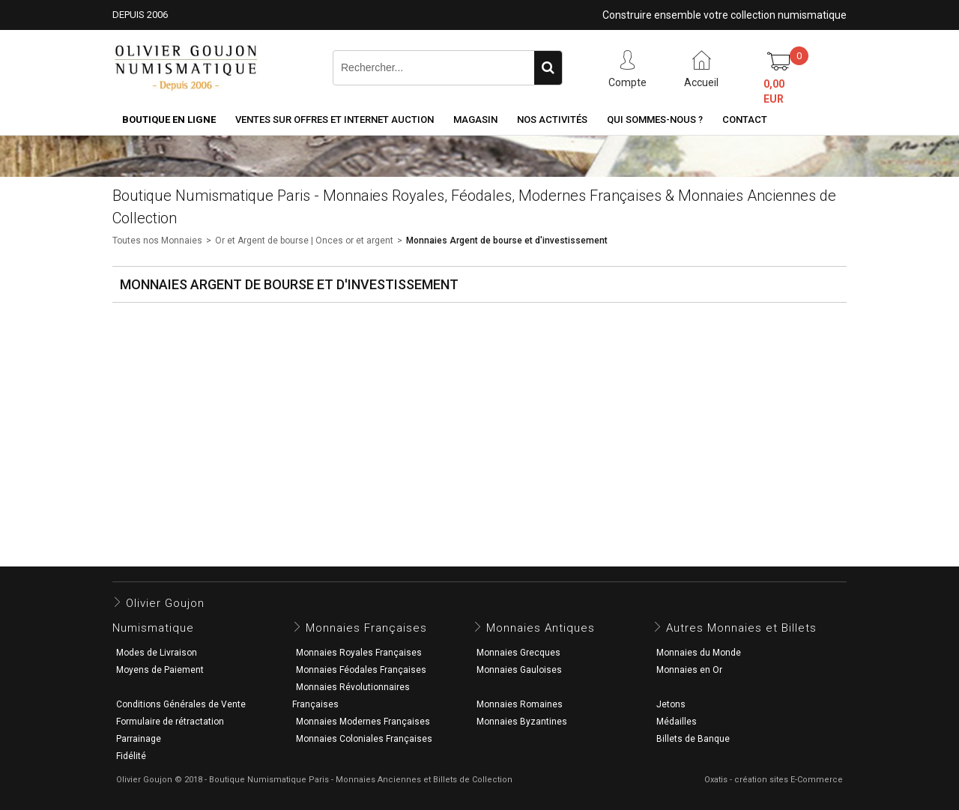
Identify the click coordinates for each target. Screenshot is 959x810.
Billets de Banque (693, 739)
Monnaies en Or (689, 670)
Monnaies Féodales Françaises (361, 670)
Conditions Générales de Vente (181, 704)
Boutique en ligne (169, 119)
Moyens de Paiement (160, 670)
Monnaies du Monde (698, 652)
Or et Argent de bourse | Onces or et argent (304, 240)
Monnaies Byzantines (522, 721)
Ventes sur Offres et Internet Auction (334, 119)
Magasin (475, 119)
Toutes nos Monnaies (157, 240)
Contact (744, 119)
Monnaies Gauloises (519, 670)
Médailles (676, 721)
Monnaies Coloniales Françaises (364, 739)
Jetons (671, 704)
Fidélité (131, 756)
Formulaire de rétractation (170, 721)
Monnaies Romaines (520, 704)
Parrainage (138, 739)
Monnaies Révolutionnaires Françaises (351, 696)
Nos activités (552, 119)
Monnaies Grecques (518, 652)
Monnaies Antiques (540, 628)
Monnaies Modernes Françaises (363, 721)
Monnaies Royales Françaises (359, 652)
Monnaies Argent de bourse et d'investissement (507, 240)
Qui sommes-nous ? (655, 119)
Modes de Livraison (156, 652)
